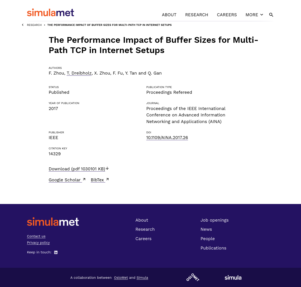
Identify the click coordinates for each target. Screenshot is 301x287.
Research (196, 14)
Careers (227, 14)
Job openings (215, 220)
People (208, 238)
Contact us (36, 236)
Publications (213, 248)
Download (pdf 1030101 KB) (79, 169)
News (206, 229)
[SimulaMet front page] (53, 221)
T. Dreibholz (79, 73)
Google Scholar (67, 179)
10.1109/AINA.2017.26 (167, 137)
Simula (142, 278)
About (169, 14)
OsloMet (121, 278)
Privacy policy (38, 243)
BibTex (100, 179)
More (255, 14)
